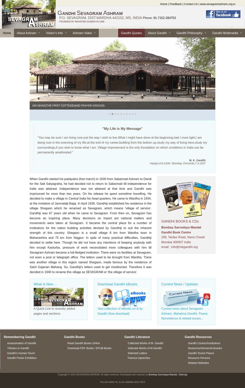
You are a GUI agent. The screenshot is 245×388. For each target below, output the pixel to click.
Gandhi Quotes (131, 33)
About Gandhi (157, 33)
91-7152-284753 (164, 18)
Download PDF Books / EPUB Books (90, 348)
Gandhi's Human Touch (21, 353)
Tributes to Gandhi (18, 348)
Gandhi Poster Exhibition (22, 357)
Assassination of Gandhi (21, 343)
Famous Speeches (139, 357)
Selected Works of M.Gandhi (145, 348)
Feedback (176, 4)
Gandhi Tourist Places (201, 353)
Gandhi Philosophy (189, 33)
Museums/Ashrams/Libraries (205, 348)
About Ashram (26, 33)
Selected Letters (137, 353)
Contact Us (191, 4)
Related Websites (198, 362)
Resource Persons (199, 357)
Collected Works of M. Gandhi (145, 343)
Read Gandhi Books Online (84, 343)
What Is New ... (45, 284)
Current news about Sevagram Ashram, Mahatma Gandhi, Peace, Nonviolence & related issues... (184, 313)
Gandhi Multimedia (225, 33)
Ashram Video (82, 33)
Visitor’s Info (54, 33)
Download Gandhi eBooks (117, 284)
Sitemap (183, 374)
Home (163, 4)
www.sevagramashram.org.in (217, 4)
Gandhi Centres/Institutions (204, 343)
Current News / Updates (179, 284)
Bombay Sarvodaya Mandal (163, 374)
